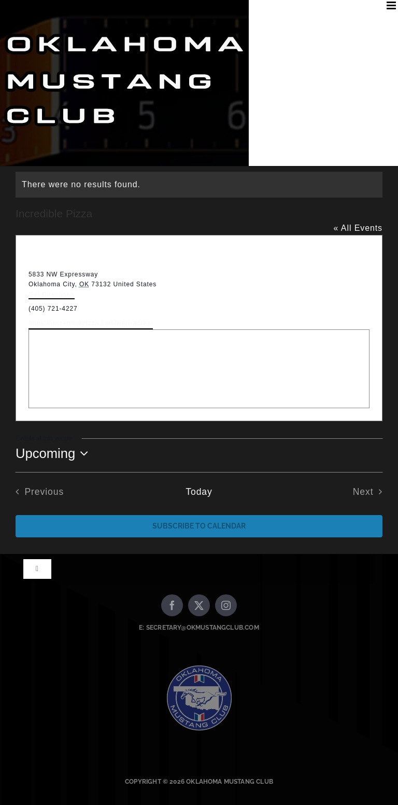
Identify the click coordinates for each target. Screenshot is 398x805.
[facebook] (172, 605)
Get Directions (52, 294)
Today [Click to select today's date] (199, 492)
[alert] (199, 185)
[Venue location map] (199, 369)
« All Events (358, 228)
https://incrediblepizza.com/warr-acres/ (91, 323)
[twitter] (199, 605)
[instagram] (226, 605)
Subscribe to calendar (199, 526)
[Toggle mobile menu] (392, 5)
